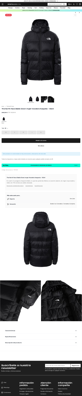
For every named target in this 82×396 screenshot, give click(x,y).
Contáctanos (7, 392)
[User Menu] (69, 4)
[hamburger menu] (2, 4)
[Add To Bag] (41, 140)
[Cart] (80, 4)
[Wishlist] (76, 4)
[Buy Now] (41, 146)
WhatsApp (6, 387)
